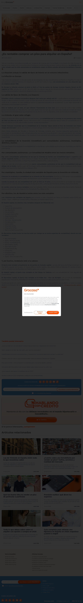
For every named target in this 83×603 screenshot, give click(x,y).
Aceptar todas (53, 312)
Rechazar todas (40, 312)
